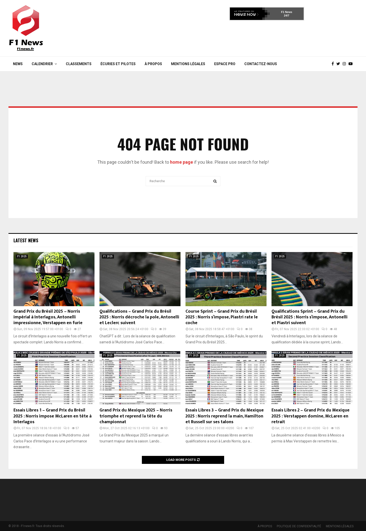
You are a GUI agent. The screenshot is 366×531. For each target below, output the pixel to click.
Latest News (25, 240)
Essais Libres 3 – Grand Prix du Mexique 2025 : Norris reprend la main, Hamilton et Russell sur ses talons (224, 416)
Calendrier (42, 64)
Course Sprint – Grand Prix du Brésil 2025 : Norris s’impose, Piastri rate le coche (221, 317)
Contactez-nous (260, 64)
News (18, 64)
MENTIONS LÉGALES (188, 64)
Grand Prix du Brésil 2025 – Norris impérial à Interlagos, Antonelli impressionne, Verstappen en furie (48, 317)
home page (181, 162)
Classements (79, 64)
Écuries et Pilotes (118, 64)
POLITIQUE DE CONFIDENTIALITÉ (299, 526)
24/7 (286, 15)
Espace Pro (224, 64)
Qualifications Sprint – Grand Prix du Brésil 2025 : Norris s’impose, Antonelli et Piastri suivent (310, 317)
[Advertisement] (267, 37)
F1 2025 (22, 256)
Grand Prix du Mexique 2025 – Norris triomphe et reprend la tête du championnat (135, 416)
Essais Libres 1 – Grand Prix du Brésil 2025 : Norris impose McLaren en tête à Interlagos (52, 416)
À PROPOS (153, 64)
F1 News (286, 11)
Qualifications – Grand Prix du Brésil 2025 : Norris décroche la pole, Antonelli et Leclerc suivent (139, 317)
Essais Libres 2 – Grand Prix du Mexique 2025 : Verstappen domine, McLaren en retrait (311, 416)
